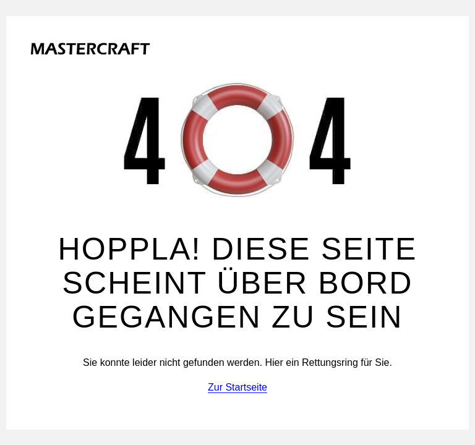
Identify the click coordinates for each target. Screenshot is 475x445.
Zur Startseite (237, 387)
